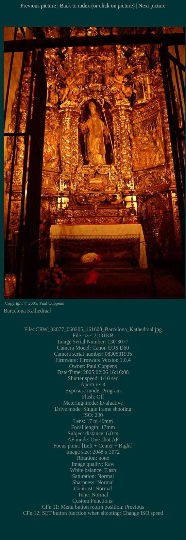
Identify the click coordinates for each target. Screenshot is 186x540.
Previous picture (38, 6)
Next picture (152, 6)
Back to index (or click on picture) (97, 6)
